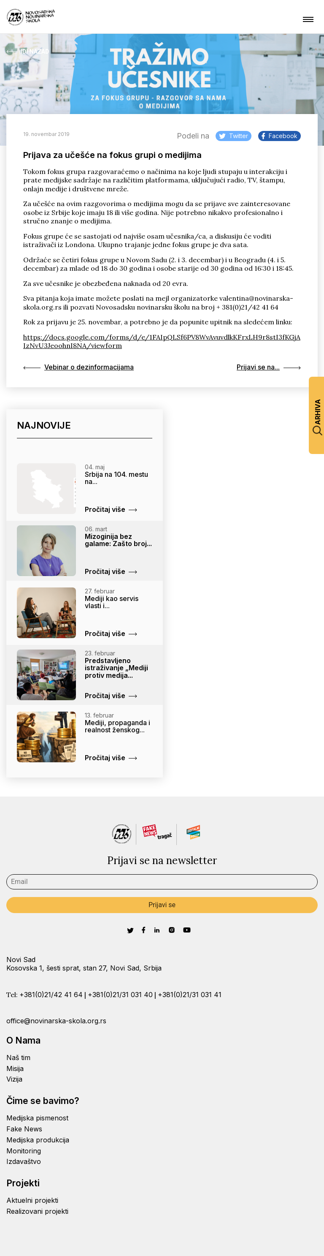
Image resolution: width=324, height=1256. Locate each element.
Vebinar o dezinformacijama (78, 367)
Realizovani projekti (37, 1211)
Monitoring (23, 1151)
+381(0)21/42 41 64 (51, 994)
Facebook (279, 135)
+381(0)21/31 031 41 (189, 994)
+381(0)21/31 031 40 (120, 994)
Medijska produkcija (37, 1140)
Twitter (233, 135)
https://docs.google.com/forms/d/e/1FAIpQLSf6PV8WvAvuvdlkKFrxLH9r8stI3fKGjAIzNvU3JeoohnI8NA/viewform (161, 341)
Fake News (24, 1129)
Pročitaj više (111, 509)
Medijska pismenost (37, 1118)
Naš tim (18, 1057)
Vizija (14, 1079)
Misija (15, 1068)
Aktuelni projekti (32, 1200)
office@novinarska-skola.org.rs (56, 1021)
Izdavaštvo (23, 1161)
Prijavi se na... (269, 367)
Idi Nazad (27, 51)
